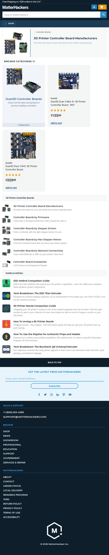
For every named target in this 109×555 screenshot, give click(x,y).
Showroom (10, 440)
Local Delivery (13, 490)
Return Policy (12, 503)
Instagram (51, 394)
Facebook (39, 394)
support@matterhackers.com (24, 416)
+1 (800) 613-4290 (13, 412)
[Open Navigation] (8, 23)
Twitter (45, 394)
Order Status (12, 486)
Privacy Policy (12, 508)
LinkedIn (57, 394)
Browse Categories (19, 61)
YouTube (70, 394)
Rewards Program (15, 494)
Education (10, 449)
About (7, 477)
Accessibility (11, 517)
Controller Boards (43, 32)
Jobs (6, 499)
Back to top (54, 362)
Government (11, 458)
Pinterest (64, 394)
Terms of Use (11, 512)
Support (8, 453)
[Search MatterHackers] (103, 14)
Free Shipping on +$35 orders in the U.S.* (21, 1)
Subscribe (54, 386)
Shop (6, 431)
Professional (12, 444)
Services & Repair (14, 462)
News (6, 435)
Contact (8, 481)
